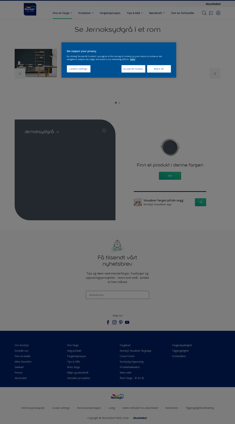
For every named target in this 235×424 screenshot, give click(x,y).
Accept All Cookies (133, 68)
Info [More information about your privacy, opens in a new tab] (132, 59)
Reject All (159, 68)
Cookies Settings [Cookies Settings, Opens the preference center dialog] (78, 68)
